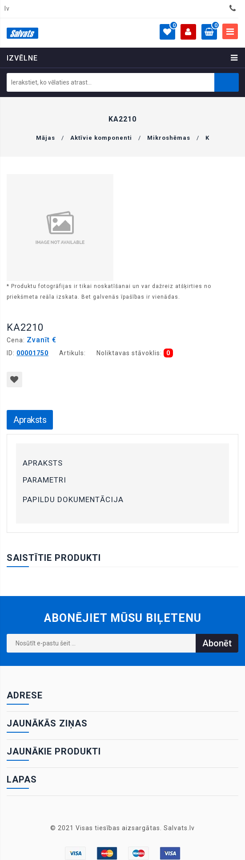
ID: (11, 353)
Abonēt (217, 643)
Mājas (45, 137)
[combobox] (9, 9)
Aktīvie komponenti (101, 137)
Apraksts (29, 419)
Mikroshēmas (168, 137)
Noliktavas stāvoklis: (129, 353)
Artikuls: (72, 353)
